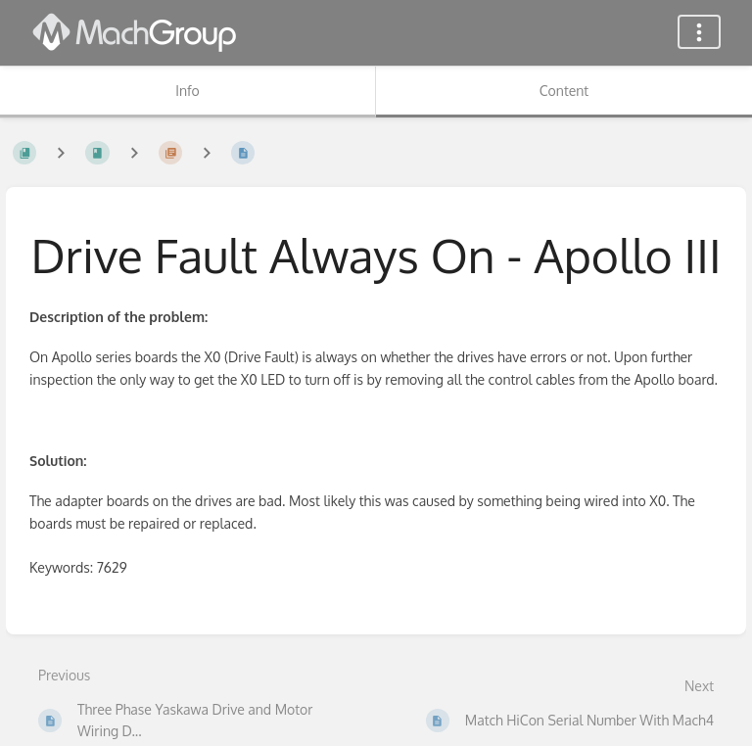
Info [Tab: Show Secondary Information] (187, 90)
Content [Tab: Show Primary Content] (564, 90)
